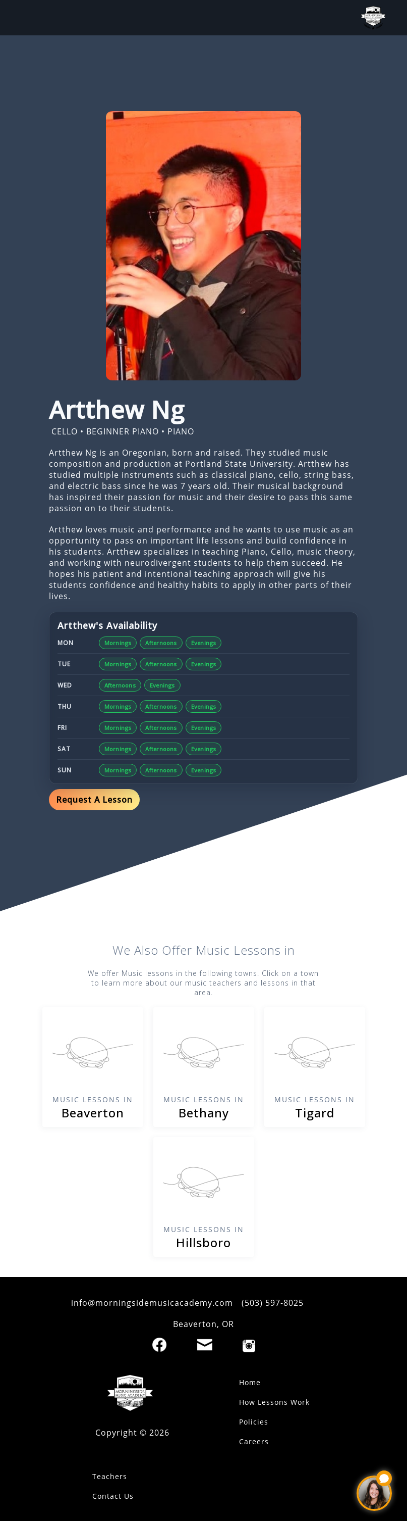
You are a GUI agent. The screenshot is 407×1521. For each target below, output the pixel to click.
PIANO (180, 431)
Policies (253, 1422)
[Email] (204, 1344)
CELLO (64, 431)
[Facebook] (159, 1344)
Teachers (109, 1476)
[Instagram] (249, 1346)
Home (250, 1382)
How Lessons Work (274, 1402)
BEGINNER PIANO (122, 431)
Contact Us (113, 1496)
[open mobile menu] (27, 17)
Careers (254, 1441)
